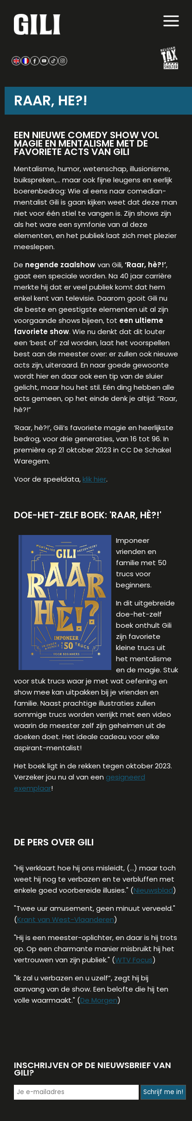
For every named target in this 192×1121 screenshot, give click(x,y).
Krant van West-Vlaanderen (65, 919)
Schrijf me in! (163, 1092)
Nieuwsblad (153, 890)
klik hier (94, 479)
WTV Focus (134, 960)
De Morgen (98, 1000)
